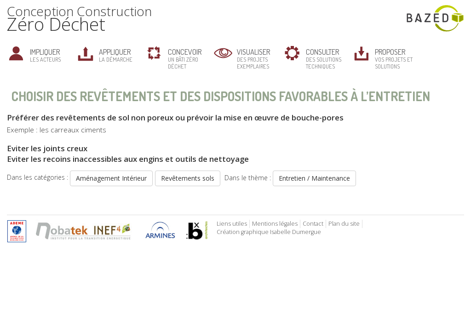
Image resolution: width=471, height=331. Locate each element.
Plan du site (344, 224)
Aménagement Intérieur (111, 178)
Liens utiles (232, 224)
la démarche (115, 55)
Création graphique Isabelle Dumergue (269, 232)
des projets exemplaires (253, 58)
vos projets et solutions (394, 58)
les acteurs (45, 55)
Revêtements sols (187, 178)
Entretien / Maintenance (314, 178)
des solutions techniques (323, 58)
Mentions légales (275, 224)
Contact (313, 224)
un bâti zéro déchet (184, 58)
